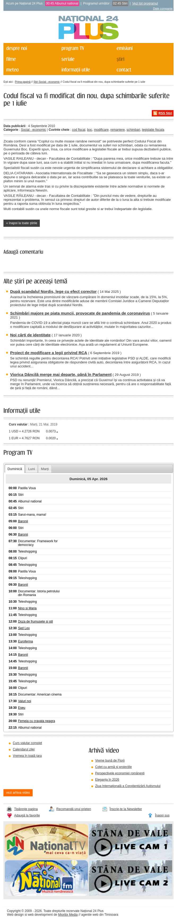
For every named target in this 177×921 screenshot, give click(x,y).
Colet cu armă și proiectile (113, 767)
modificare (101, 130)
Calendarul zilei (23, 749)
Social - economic (33, 130)
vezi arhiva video (18, 792)
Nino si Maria (27, 608)
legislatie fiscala (153, 130)
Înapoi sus (162, 815)
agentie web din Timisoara (99, 914)
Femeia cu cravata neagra (36, 721)
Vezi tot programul (145, 3)
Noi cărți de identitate (30, 335)
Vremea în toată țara (27, 756)
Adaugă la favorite (27, 815)
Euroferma (25, 641)
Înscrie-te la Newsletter (126, 809)
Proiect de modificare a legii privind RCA (48, 352)
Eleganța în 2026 (107, 779)
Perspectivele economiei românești (120, 773)
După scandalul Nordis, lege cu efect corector (53, 291)
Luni (31, 469)
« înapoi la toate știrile (21, 223)
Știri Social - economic (46, 81)
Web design (15, 914)
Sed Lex (24, 628)
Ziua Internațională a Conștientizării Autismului (128, 786)
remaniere (117, 130)
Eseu (21, 708)
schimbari (133, 130)
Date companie (163, 8)
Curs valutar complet (27, 743)
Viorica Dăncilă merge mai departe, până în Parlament (60, 374)
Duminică (14, 469)
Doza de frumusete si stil (35, 621)
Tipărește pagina (26, 809)
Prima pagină (23, 81)
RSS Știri (165, 113)
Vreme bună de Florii (110, 760)
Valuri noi (24, 701)
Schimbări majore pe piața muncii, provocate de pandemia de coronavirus (80, 313)
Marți (45, 469)
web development (40, 914)
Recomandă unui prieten (73, 809)
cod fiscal (78, 130)
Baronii (23, 521)
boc (89, 130)
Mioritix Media (68, 914)
